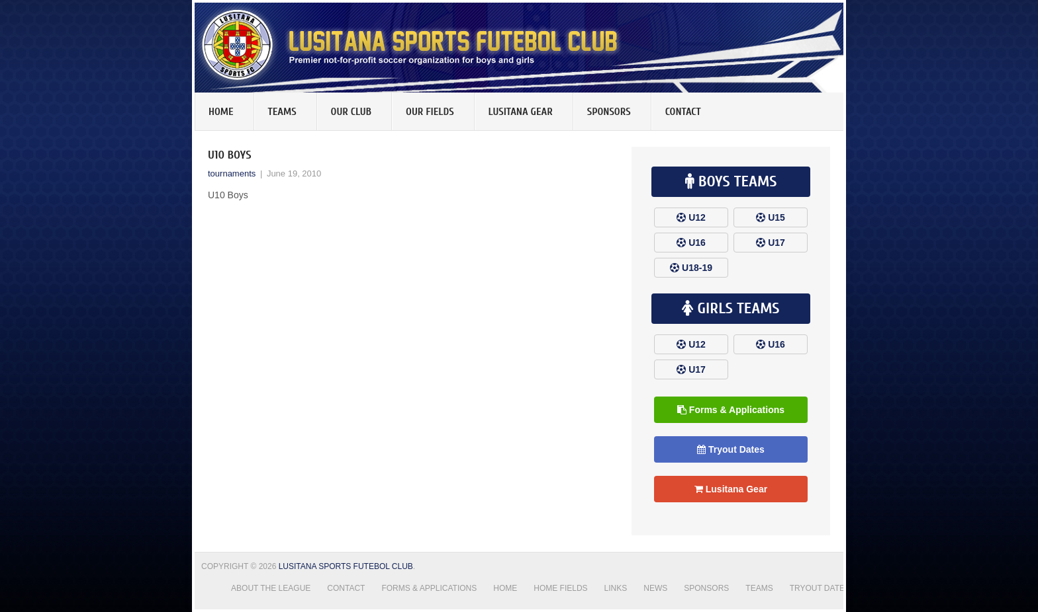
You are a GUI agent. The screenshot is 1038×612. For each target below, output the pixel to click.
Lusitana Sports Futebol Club (346, 566)
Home (221, 112)
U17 (776, 242)
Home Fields (560, 588)
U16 (697, 242)
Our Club (351, 112)
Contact (683, 112)
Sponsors (609, 112)
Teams (282, 112)
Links (616, 588)
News (655, 588)
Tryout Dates (731, 449)
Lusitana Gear (521, 112)
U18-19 (697, 267)
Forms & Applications (730, 409)
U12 (697, 217)
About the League (270, 588)
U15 (776, 217)
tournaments (232, 173)
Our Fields (429, 112)
